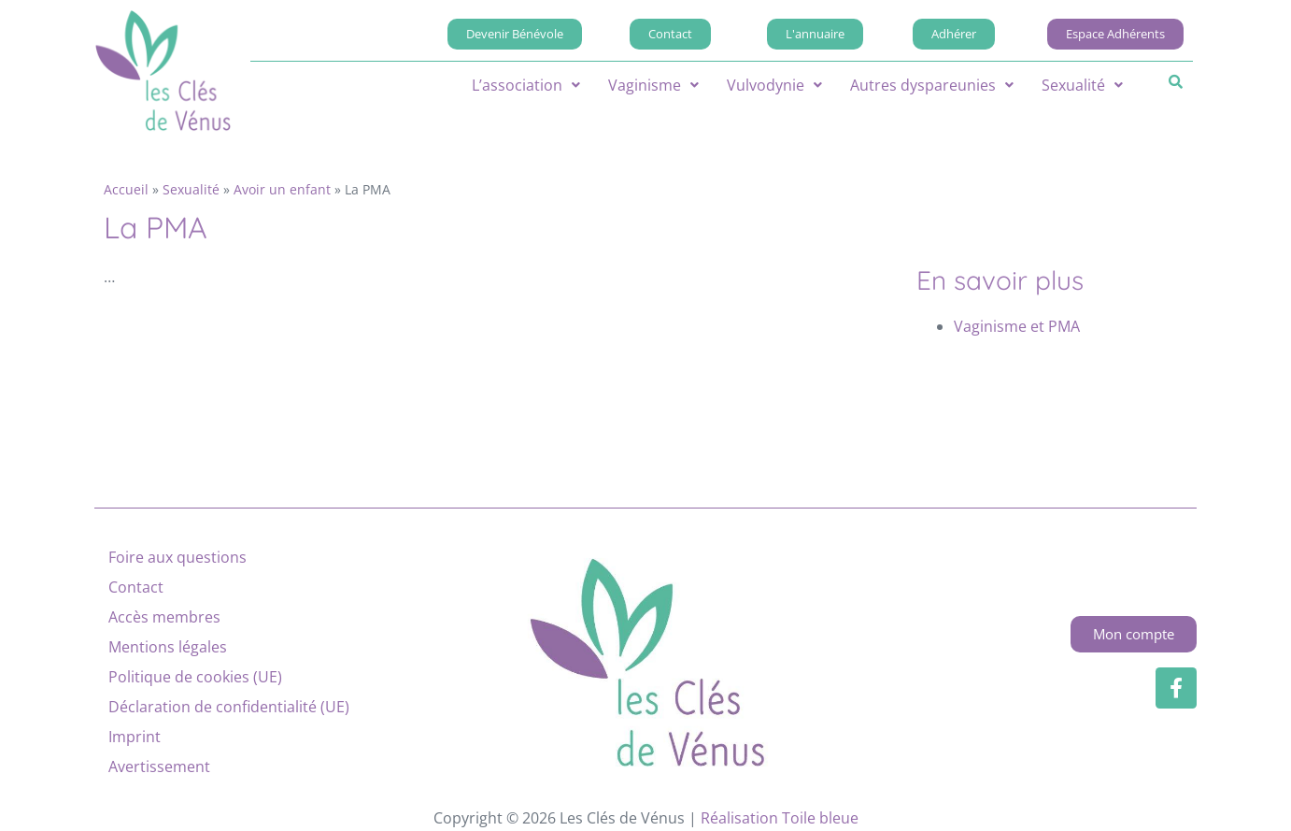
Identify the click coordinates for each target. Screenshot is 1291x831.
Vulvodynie (774, 85)
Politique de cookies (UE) (195, 676)
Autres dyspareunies (932, 85)
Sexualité (1082, 85)
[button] (526, 85)
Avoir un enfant (282, 189)
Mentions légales (167, 647)
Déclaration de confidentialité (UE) (228, 706)
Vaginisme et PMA (1017, 326)
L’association (526, 85)
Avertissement (159, 766)
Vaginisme (653, 85)
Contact (135, 587)
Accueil (126, 189)
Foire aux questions (177, 557)
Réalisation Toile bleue (779, 818)
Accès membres (164, 617)
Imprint (134, 736)
